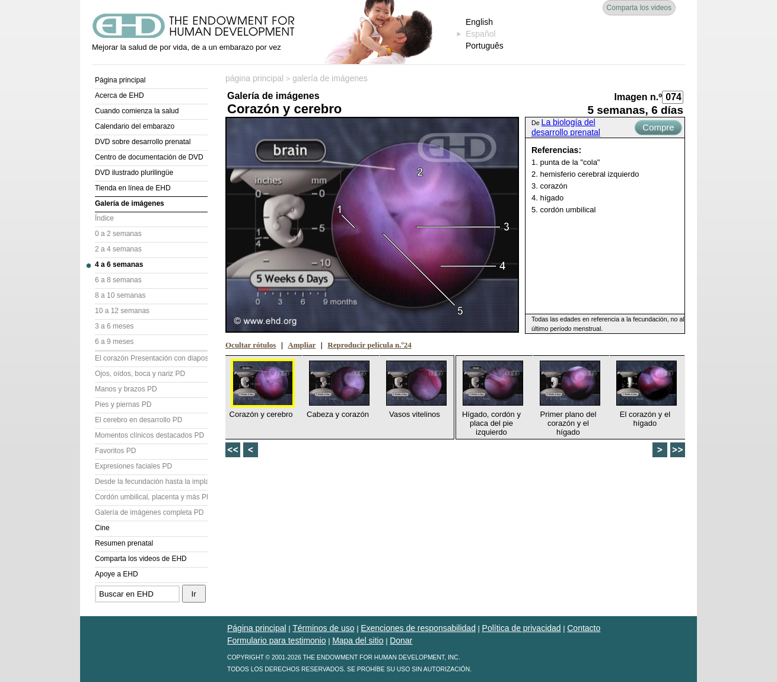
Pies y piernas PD (123, 404)
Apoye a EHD (116, 574)
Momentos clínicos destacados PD (149, 435)
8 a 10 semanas (120, 295)
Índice (104, 218)
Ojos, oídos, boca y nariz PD (140, 373)
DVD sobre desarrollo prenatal (142, 142)
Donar (401, 640)
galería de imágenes (330, 78)
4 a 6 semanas (119, 264)
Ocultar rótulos (250, 344)
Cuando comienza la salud (137, 111)
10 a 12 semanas (122, 311)
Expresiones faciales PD (133, 466)
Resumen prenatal (124, 543)
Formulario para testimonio (276, 640)
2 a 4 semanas (118, 249)
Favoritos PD (115, 451)
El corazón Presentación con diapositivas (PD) (151, 358)
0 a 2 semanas (118, 234)
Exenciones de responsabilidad (418, 628)
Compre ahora (658, 128)
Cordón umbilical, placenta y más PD (151, 497)
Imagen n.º (638, 97)
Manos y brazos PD (126, 389)
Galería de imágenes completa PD (149, 512)
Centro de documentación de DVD (149, 157)
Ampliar (302, 344)
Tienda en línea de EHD (133, 188)
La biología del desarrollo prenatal (565, 127)
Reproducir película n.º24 (369, 344)
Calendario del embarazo (134, 126)
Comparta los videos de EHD (141, 558)
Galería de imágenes (129, 203)
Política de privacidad (521, 628)
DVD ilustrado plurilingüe (134, 172)
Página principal (120, 80)
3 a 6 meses (114, 326)
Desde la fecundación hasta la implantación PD (151, 481)
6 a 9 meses (114, 341)
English (479, 22)
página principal (254, 78)
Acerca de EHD (119, 95)
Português (485, 45)
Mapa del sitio (357, 640)
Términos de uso (323, 628)
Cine (102, 528)
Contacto (583, 628)
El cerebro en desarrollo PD (138, 420)
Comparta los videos (639, 8)
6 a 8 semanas (118, 280)
